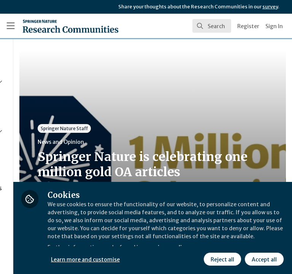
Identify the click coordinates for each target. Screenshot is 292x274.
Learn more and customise (169, 241)
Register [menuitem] (248, 26)
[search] (211, 26)
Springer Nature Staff (148, 128)
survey (270, 6)
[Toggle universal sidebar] (10, 26)
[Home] (70, 26)
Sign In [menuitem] (274, 26)
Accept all (195, 258)
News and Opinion (145, 142)
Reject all (154, 258)
